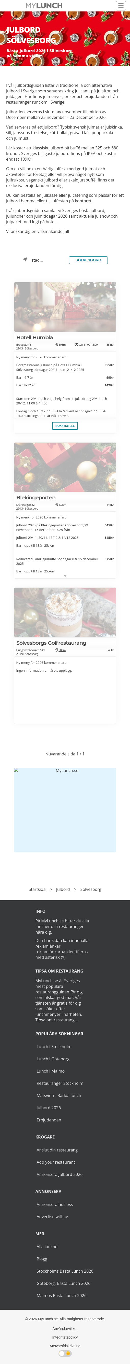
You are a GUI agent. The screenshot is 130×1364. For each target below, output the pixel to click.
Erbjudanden (49, 1120)
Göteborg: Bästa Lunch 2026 (63, 1283)
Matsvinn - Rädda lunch (59, 1095)
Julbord (63, 889)
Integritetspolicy (65, 1337)
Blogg (42, 1259)
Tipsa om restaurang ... (57, 1020)
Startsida (37, 889)
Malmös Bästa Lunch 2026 (61, 1295)
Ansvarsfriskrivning (65, 1346)
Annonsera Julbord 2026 (59, 1174)
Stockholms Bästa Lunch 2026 (65, 1271)
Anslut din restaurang (57, 1150)
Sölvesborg (88, 260)
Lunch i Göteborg (53, 1059)
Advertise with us (53, 1216)
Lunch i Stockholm (54, 1046)
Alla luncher (48, 1246)
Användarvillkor (64, 1329)
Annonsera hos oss (55, 1204)
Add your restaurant (56, 1162)
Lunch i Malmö (51, 1071)
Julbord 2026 (49, 1107)
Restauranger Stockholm (60, 1083)
